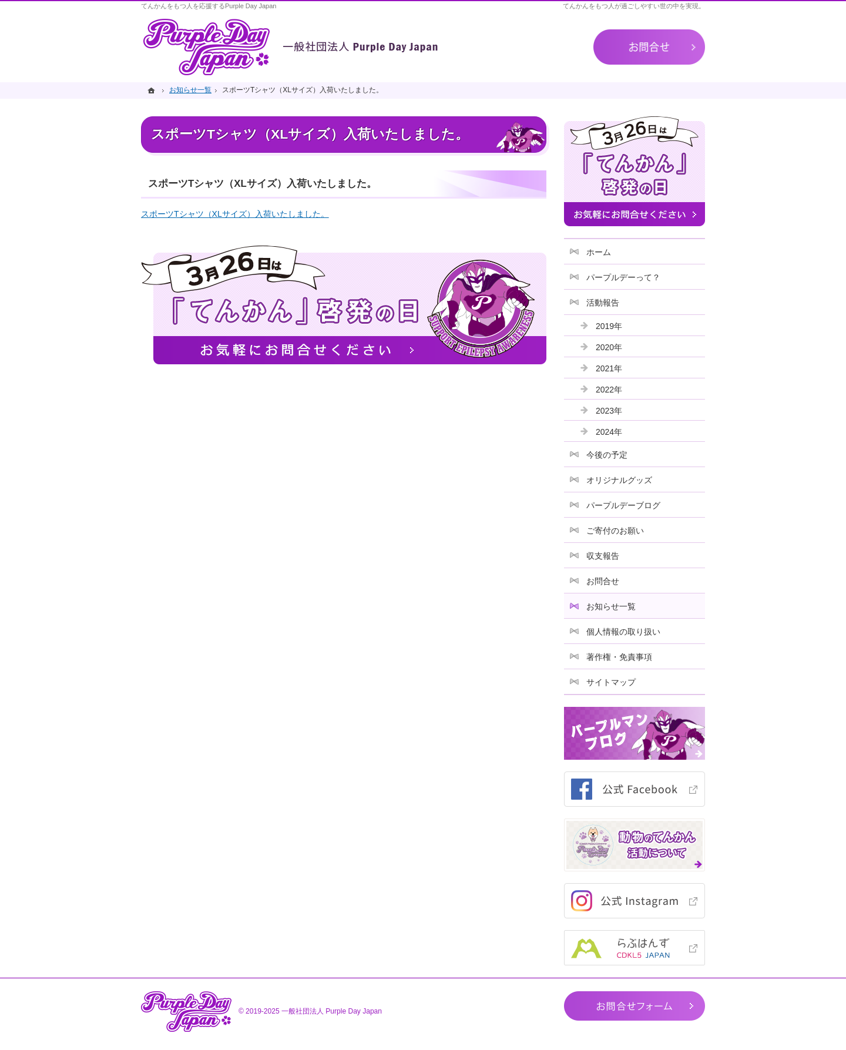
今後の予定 (606, 454)
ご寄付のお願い (615, 530)
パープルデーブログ (623, 505)
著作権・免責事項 (619, 657)
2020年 (609, 347)
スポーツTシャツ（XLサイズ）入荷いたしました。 (235, 214)
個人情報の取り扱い (623, 631)
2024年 (609, 432)
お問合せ (602, 581)
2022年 (609, 389)
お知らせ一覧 (611, 606)
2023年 (609, 410)
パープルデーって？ (623, 277)
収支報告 (602, 556)
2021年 (609, 368)
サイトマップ (611, 682)
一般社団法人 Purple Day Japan (331, 1011)
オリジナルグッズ (619, 480)
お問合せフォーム (634, 1006)
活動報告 (602, 302)
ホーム (598, 252)
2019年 (609, 326)
